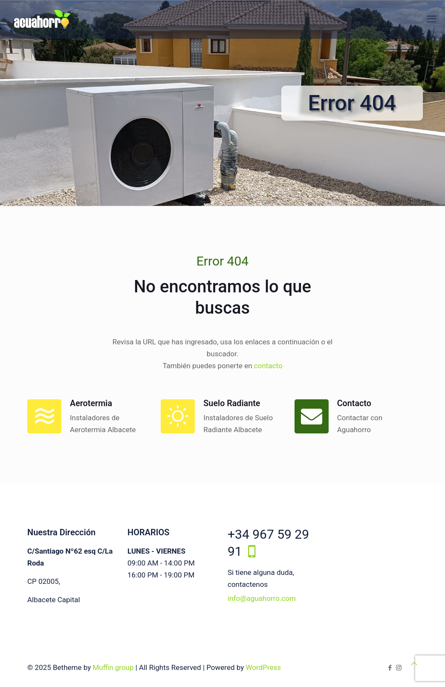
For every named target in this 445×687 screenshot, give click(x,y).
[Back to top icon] (414, 664)
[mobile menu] (431, 19)
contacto (268, 365)
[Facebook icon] (390, 668)
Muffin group (112, 667)
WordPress (263, 667)
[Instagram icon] (399, 668)
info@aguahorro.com (262, 598)
